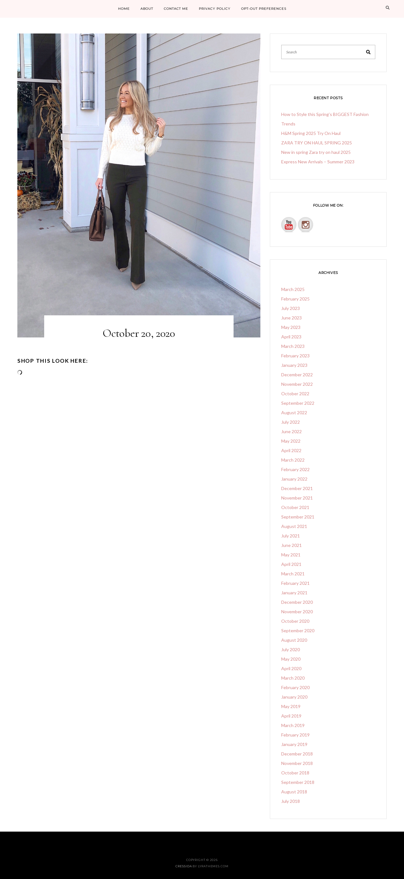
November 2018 (297, 763)
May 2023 (290, 327)
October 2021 (295, 507)
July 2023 (290, 308)
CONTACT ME (176, 9)
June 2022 (291, 431)
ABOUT (146, 9)
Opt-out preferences (263, 9)
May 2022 (290, 441)
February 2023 (295, 355)
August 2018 (294, 791)
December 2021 (297, 488)
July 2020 (290, 649)
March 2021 (293, 573)
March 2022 (293, 460)
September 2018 (297, 782)
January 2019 (294, 744)
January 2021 (294, 592)
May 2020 (290, 659)
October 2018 (295, 772)
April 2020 (291, 668)
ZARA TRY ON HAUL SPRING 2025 (316, 142)
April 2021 (291, 564)
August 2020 (294, 640)
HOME (124, 9)
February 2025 (295, 298)
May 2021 (290, 554)
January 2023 (294, 365)
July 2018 (290, 801)
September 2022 (297, 403)
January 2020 (294, 697)
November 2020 (297, 611)
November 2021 (297, 497)
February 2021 (295, 583)
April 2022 (291, 450)
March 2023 (293, 346)
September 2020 (297, 630)
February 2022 (295, 469)
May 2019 (290, 706)
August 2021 (294, 526)
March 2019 (293, 725)
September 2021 (297, 516)
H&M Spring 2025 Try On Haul (311, 133)
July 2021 (290, 535)
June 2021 (291, 545)
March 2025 (293, 289)
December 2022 (297, 374)
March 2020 (293, 678)
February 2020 (295, 687)
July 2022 (290, 422)
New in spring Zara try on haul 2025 (316, 152)
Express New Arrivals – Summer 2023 (317, 161)
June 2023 (291, 317)
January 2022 (294, 479)
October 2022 (295, 393)
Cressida (183, 866)
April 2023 (291, 336)
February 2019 (295, 734)
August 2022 (294, 412)
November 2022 (297, 384)
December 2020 (297, 602)
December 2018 (297, 753)
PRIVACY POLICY (214, 9)
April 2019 (291, 715)
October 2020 (295, 621)
